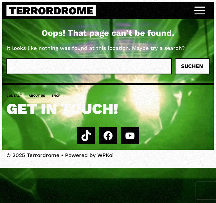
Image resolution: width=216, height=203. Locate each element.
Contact (14, 96)
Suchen (192, 66)
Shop (55, 96)
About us (37, 96)
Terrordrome (51, 10)
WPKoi (105, 155)
